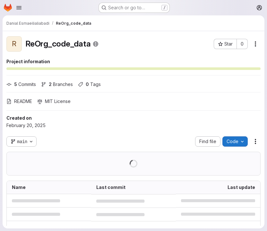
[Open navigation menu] (19, 8)
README (19, 101)
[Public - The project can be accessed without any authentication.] (95, 44)
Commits (21, 84)
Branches (57, 84)
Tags (89, 84)
